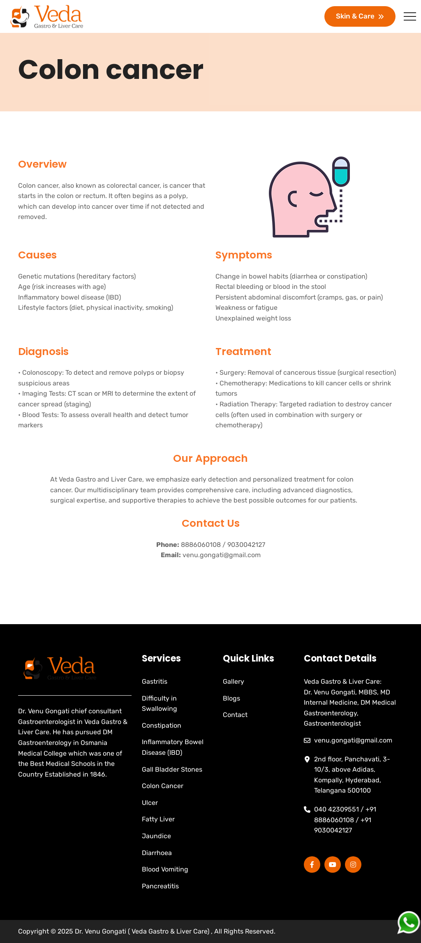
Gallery (233, 681)
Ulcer (150, 803)
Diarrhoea (157, 853)
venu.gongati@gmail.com (222, 555)
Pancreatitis (160, 886)
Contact (235, 715)
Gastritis (154, 681)
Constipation (161, 725)
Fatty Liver (158, 819)
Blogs (231, 698)
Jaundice (156, 836)
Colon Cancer (162, 786)
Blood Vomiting (165, 869)
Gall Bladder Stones (172, 769)
